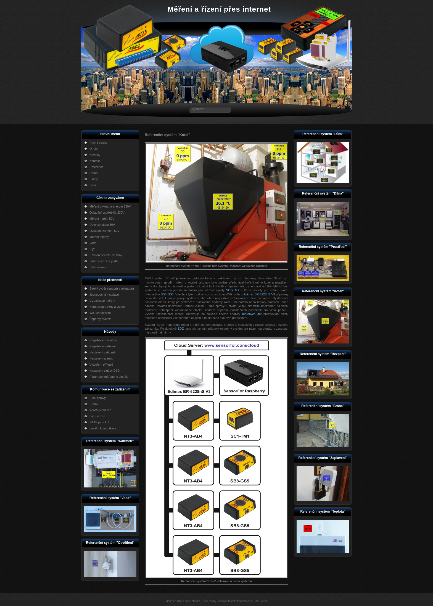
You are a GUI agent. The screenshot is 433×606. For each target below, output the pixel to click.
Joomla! (222, 601)
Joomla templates (238, 601)
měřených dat (252, 314)
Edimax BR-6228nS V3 (259, 294)
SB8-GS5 (167, 294)
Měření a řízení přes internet (219, 9)
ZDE (181, 328)
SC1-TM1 (232, 290)
